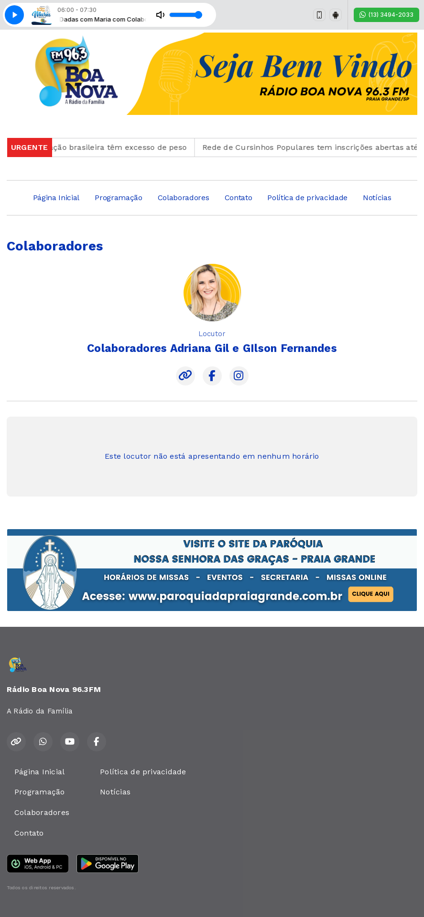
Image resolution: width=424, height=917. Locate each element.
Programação (118, 197)
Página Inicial (56, 197)
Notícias (377, 197)
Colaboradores (183, 197)
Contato (238, 197)
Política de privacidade (307, 197)
